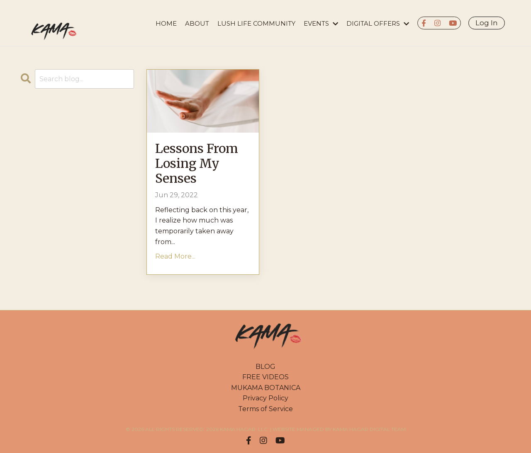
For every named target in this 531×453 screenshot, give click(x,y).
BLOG (265, 367)
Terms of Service (265, 409)
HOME (166, 23)
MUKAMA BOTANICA (265, 388)
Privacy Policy (265, 398)
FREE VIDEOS (265, 377)
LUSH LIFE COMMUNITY (256, 23)
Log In (486, 23)
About (197, 23)
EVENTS (321, 23)
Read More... (175, 256)
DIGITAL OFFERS (377, 23)
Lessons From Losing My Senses (196, 163)
